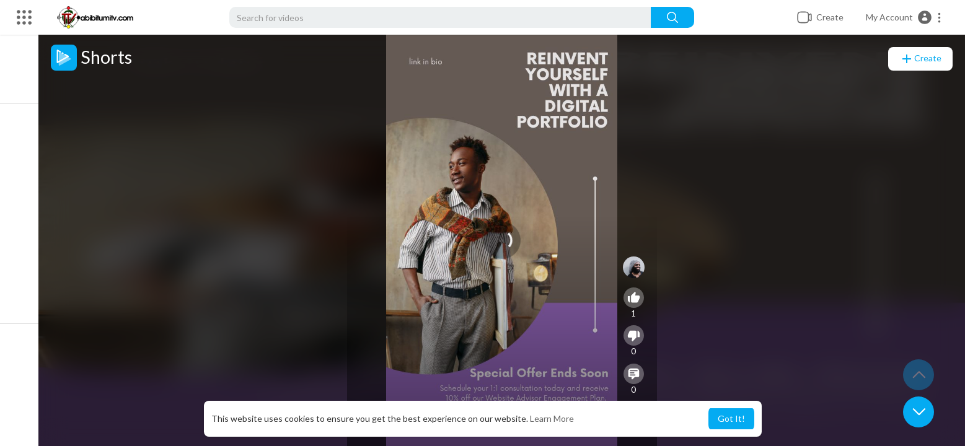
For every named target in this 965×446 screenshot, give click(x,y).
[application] (508, 240)
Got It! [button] (731, 418)
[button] (904, 17)
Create (920, 58)
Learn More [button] (552, 418)
